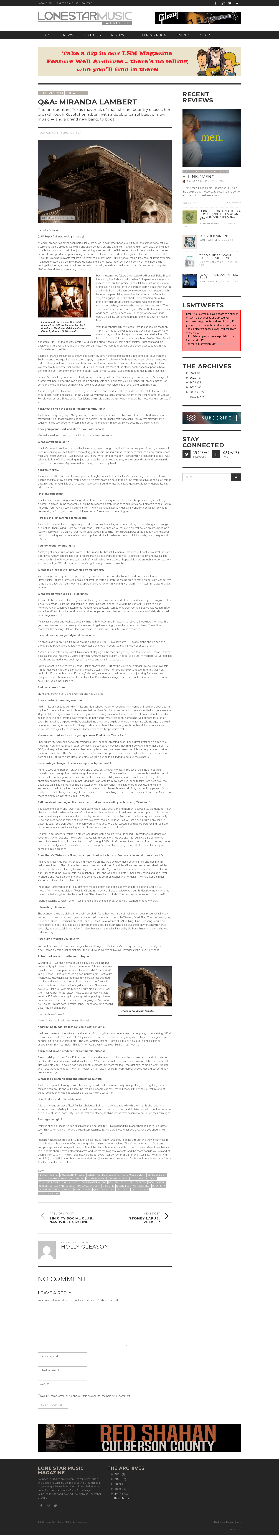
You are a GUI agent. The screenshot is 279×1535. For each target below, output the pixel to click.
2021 (193, 373)
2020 (193, 377)
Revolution (107, 1189)
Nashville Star (141, 1186)
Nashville (122, 1186)
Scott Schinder (209, 240)
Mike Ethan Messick (212, 262)
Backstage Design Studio (227, 1522)
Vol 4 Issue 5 (76, 93)
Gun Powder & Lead (94, 1182)
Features (47, 93)
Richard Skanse (197, 181)
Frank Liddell (71, 1182)
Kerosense (45, 1186)
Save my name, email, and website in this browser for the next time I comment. (85, 1396)
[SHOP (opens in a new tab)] (205, 35)
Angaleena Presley (72, 1175)
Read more (189, 203)
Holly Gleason (48, 132)
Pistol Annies (83, 1189)
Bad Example (117, 1175)
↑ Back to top (234, 1529)
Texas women (140, 1189)
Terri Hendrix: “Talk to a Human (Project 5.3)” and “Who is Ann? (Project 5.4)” (220, 215)
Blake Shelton (157, 1175)
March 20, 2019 (229, 281)
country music (95, 1178)
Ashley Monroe (97, 1175)
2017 (193, 392)
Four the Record (49, 1182)
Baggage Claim (136, 1175)
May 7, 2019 (226, 240)
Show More (196, 397)
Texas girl (123, 1189)
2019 (193, 382)
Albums (188, 171)
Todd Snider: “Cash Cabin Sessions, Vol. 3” (218, 257)
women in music (49, 1193)
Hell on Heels (117, 1182)
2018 (193, 387)
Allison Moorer (49, 1175)
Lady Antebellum (65, 1186)
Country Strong (117, 1178)
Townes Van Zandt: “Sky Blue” (219, 276)
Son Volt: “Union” (213, 236)
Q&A (60, 93)
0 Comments (233, 203)
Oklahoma (158, 1186)
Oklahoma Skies (49, 1189)
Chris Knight (76, 1178)
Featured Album (205, 171)
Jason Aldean (157, 1182)
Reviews (223, 171)
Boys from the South (52, 1178)
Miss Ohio (109, 1186)
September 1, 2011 (71, 132)
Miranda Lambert (89, 1186)
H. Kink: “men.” (198, 176)
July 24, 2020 (216, 181)
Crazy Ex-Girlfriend (143, 1178)
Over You (66, 1189)
